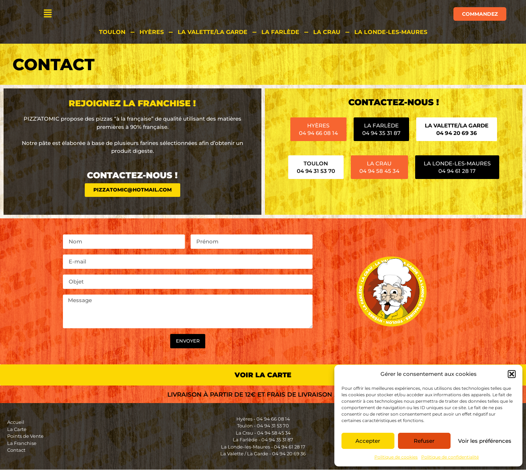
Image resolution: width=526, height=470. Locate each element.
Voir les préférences (484, 440)
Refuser (424, 440)
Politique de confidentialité (450, 457)
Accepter (367, 440)
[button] (511, 374)
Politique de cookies (396, 457)
